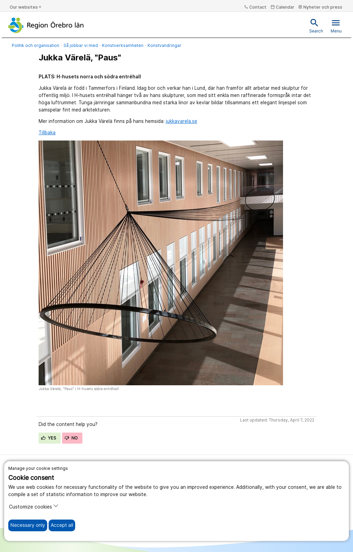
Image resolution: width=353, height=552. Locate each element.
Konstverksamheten (122, 45)
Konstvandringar (164, 45)
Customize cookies (34, 506)
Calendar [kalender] (282, 7)
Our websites (26, 7)
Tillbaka (47, 132)
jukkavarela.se (181, 121)
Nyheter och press (320, 7)
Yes (48, 437)
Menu (336, 26)
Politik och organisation (35, 45)
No (71, 437)
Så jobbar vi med (80, 45)
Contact (255, 7)
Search (316, 26)
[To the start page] (46, 25)
